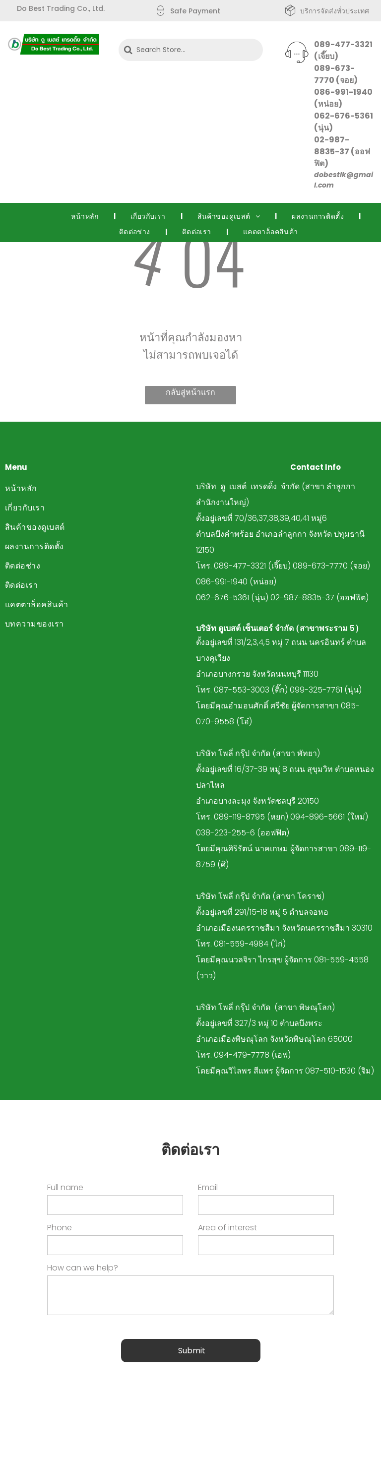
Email (208, 1187)
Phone (59, 1227)
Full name (65, 1187)
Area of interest (227, 1227)
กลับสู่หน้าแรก (190, 392)
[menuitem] (86, 216)
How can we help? (82, 1267)
